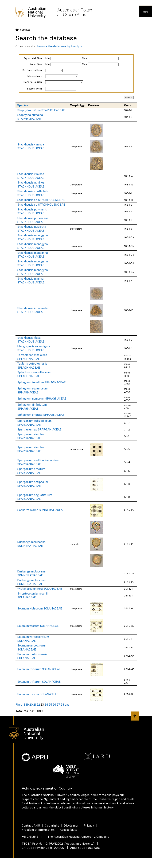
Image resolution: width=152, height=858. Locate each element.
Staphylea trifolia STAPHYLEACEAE (41, 110)
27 (58, 704)
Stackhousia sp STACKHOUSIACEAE (41, 200)
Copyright (52, 825)
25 (50, 704)
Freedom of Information (38, 829)
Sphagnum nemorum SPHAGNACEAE (41, 398)
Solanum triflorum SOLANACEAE (39, 669)
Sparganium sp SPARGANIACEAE (39, 429)
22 (38, 704)
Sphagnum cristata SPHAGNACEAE (40, 414)
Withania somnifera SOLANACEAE (39, 588)
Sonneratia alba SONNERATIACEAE (40, 510)
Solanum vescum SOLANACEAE (38, 626)
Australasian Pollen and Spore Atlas (74, 12)
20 (31, 704)
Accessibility (68, 829)
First (18, 704)
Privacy (89, 825)
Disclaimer (71, 825)
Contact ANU (31, 825)
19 (27, 704)
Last (68, 704)
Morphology (34, 76)
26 (54, 704)
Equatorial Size (33, 58)
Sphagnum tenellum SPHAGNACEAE (41, 382)
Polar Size (36, 64)
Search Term (34, 88)
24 (46, 704)
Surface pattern (32, 70)
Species (22, 105)
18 (23, 704)
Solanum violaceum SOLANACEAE (39, 608)
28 (62, 704)
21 (34, 704)
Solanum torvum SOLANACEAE (37, 694)
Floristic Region (32, 81)
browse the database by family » (59, 46)
